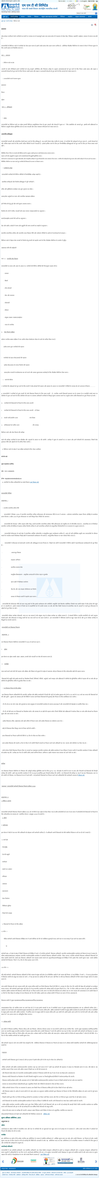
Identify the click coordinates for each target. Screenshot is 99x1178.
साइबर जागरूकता (80, 17)
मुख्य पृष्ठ (5, 17)
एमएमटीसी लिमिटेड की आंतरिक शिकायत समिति (31, 1172)
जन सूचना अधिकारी (46, 1172)
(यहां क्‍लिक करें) (34, 482)
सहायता (42, 1174)
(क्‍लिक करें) (81, 775)
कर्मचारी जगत (5, 1174)
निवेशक (36, 17)
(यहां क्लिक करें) (44, 1154)
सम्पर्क (90, 17)
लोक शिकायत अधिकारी (15, 1172)
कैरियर (65, 1172)
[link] (97, 1)
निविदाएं (62, 17)
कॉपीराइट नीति (25, 1174)
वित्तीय (29, 17)
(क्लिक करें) (46, 1114)
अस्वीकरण (18, 1174)
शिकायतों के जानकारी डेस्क (57, 1172)
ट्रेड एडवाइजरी (70, 1172)
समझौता (70, 17)
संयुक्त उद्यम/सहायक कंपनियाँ (49, 17)
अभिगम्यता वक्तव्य (59, 1174)
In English (84, 1)
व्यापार (23, 17)
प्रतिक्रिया (37, 1174)
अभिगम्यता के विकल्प (49, 1174)
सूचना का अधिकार (6, 1172)
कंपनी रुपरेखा (14, 17)
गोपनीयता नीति (12, 1174)
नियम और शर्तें (32, 1174)
